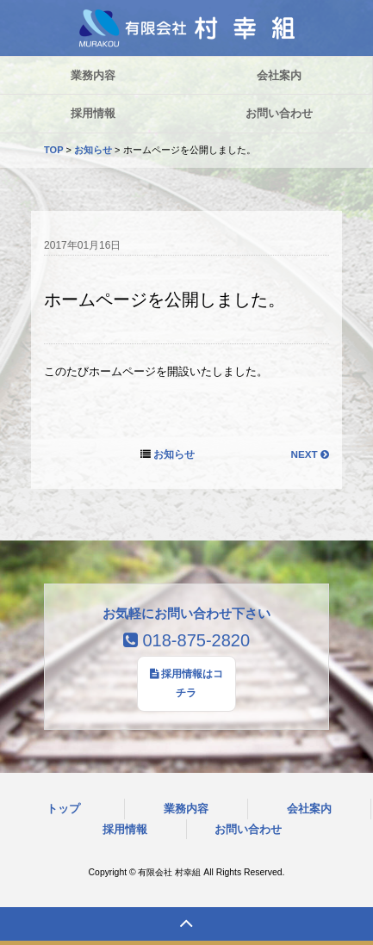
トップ (63, 808)
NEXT (309, 454)
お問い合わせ (248, 829)
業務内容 (186, 808)
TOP (53, 150)
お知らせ (93, 150)
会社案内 (309, 808)
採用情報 (125, 829)
